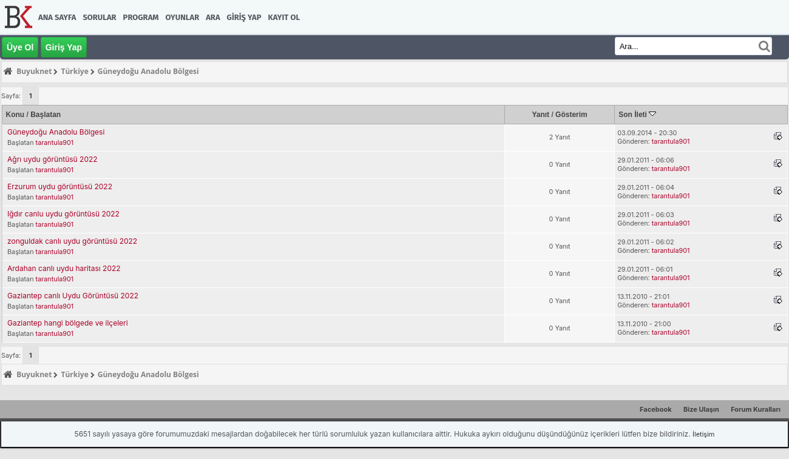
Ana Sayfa (57, 17)
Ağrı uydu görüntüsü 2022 (52, 159)
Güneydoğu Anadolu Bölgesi (55, 131)
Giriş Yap (244, 17)
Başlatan (45, 114)
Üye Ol (20, 47)
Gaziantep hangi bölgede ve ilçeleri (67, 322)
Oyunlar (183, 17)
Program (141, 17)
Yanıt (540, 114)
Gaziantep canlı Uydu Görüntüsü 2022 (72, 295)
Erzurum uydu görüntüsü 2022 (59, 186)
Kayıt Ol (284, 17)
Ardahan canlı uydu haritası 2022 (64, 268)
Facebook (656, 409)
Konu (15, 114)
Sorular (99, 17)
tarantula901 (55, 143)
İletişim (703, 434)
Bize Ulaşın (701, 409)
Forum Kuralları (756, 409)
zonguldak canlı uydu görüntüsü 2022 (72, 241)
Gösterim (571, 114)
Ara (213, 17)
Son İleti (637, 114)
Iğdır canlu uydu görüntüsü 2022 (63, 213)
